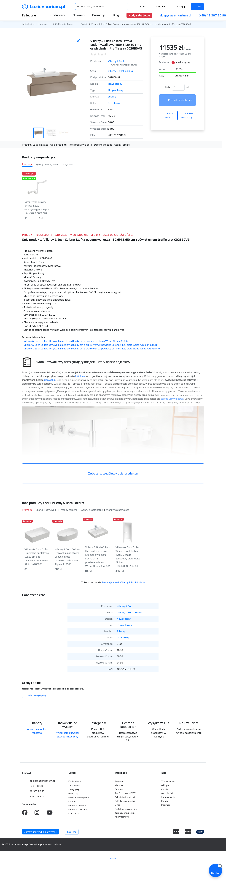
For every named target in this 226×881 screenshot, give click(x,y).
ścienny (112, 96)
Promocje (98, 15)
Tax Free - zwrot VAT (125, 793)
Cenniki (164, 789)
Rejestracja (73, 793)
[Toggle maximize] (79, 40)
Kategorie (31, 15)
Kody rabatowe (139, 15)
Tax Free (71, 831)
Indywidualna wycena (78, 797)
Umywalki (67, 164)
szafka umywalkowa (172, 398)
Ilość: (168, 87)
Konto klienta (74, 781)
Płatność (119, 785)
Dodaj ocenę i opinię (34, 695)
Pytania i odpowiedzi (125, 797)
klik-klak (80, 376)
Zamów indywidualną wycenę (40, 831)
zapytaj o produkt (168, 115)
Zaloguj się (180, 6)
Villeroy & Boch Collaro (120, 70)
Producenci (57, 15)
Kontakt (142, 6)
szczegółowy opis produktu (113, 473)
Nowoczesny (115, 83)
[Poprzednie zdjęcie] (28, 80)
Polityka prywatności (125, 801)
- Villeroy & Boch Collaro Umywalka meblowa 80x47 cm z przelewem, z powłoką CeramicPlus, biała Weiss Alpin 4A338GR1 (90, 344)
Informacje (121, 772)
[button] (49, 24)
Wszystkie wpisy (169, 781)
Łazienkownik (168, 797)
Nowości (79, 15)
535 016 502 (37, 796)
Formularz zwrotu (77, 805)
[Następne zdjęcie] (77, 80)
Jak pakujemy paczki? (125, 813)
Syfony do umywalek (47, 164)
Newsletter (74, 813)
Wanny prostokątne (92, 509)
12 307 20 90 (37, 791)
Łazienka (42, 24)
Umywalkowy (115, 90)
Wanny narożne (68, 509)
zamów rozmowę (186, 115)
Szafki (84, 24)
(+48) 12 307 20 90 (212, 15)
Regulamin (120, 781)
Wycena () (160, 6)
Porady (164, 801)
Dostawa (119, 789)
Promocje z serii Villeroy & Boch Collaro (123, 582)
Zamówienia (74, 785)
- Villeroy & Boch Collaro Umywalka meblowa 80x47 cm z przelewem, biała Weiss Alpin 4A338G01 (76, 341)
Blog (116, 15)
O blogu (165, 785)
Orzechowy (114, 103)
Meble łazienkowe (64, 24)
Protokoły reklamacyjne (126, 809)
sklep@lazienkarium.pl (175, 15)
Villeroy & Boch (116, 61)
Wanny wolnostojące (117, 509)
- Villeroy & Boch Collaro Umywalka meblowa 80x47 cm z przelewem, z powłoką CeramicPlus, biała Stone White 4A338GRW (91, 348)
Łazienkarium (28, 24)
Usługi (71, 772)
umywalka (49, 379)
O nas (117, 805)
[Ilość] (178, 87)
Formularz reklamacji (78, 809)
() (197, 6)
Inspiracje (165, 805)
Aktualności (167, 793)
